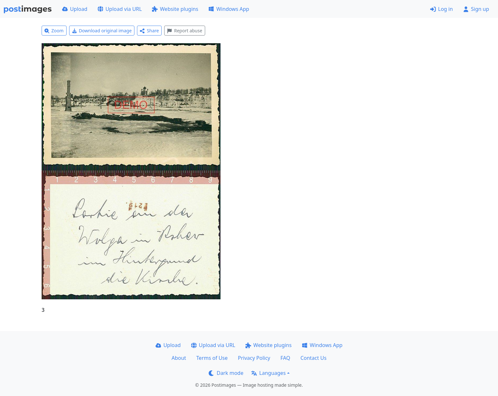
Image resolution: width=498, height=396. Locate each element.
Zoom (54, 31)
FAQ (285, 357)
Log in (441, 8)
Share (149, 31)
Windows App (228, 8)
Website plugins (175, 8)
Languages (268, 372)
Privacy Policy (254, 357)
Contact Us (313, 357)
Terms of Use (212, 357)
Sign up (476, 8)
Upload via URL (120, 8)
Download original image (102, 31)
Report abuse (184, 31)
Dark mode (226, 372)
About (179, 357)
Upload (74, 8)
